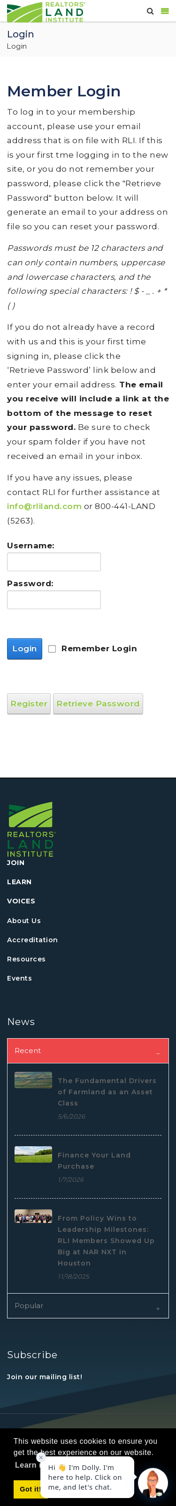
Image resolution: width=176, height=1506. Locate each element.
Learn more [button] (36, 1465)
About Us (24, 921)
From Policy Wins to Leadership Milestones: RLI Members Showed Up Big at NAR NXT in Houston (106, 1240)
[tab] (88, 1050)
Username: (28, 545)
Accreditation (32, 940)
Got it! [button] (30, 1489)
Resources (26, 959)
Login (24, 648)
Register (28, 703)
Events (19, 978)
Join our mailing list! (44, 1377)
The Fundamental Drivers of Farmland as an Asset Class (107, 1092)
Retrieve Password (98, 703)
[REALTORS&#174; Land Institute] (46, 11)
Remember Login (99, 648)
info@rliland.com (44, 506)
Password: (28, 583)
